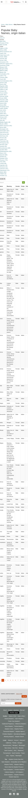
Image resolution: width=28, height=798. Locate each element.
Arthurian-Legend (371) (6, 63)
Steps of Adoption (8, 769)
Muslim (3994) (4, 124)
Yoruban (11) (3, 175)
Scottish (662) (3, 149)
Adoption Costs (9, 729)
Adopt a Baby (21, 716)
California (8, 742)
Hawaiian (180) (4, 99)
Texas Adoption (9, 726)
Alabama (10, 740)
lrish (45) (2, 120)
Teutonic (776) (4, 160)
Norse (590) (3, 127)
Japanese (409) (4, 115)
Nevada (21, 748)
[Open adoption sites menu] (6, 2)
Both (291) (3, 41)
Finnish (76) (3, 91)
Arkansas (22, 740)
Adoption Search (19, 736)
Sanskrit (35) (3, 146)
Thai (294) (2, 161)
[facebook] (10, 794)
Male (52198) (3, 44)
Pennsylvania (6, 753)
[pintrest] (18, 794)
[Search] (23, 2)
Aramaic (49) (3, 58)
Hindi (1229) (3, 103)
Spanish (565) (3, 155)
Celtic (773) (3, 75)
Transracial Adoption (8, 731)
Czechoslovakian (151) (6, 81)
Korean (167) (3, 117)
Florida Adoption (18, 726)
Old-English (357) (4, 130)
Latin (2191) (3, 118)
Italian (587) (3, 113)
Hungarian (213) (4, 106)
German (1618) (4, 96)
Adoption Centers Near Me (16, 759)
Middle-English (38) (5, 122)
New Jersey (8, 748)
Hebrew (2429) (4, 101)
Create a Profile (19, 693)
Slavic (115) (3, 153)
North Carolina (8, 750)
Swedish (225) (4, 158)
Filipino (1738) (4, 89)
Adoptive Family (18, 729)
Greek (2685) (3, 98)
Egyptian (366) (4, 86)
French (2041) (4, 93)
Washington (18, 755)
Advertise (15, 710)
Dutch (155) (3, 84)
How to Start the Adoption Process (14, 767)
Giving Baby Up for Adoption (18, 762)
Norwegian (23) (4, 129)
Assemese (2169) (4, 65)
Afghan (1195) (4, 48)
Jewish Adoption (8, 774)
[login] (26, 2)
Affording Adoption (9, 736)
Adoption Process (19, 774)
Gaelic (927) (3, 94)
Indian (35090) (4, 108)
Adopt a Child (12, 716)
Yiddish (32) (3, 173)
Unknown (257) (4, 168)
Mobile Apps (14, 712)
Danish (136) (3, 82)
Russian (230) (3, 144)
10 (26, 680)
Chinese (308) (4, 77)
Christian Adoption (7, 734)
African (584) (3, 50)
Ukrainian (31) (3, 167)
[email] (8, 703)
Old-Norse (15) (4, 136)
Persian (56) (3, 137)
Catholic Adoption (9, 772)
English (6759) (4, 87)
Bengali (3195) (4, 69)
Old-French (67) (4, 132)
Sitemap (22, 710)
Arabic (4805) (3, 56)
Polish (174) (3, 139)
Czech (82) (3, 79)
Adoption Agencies (14, 777)
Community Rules (10, 787)
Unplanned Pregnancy (8, 723)
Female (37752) (4, 43)
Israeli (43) (3, 112)
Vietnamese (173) (4, 170)
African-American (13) (6, 51)
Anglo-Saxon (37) (4, 55)
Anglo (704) (3, 53)
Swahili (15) (3, 156)
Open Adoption (19, 718)
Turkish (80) (3, 163)
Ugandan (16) (3, 165)
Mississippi (21, 745)
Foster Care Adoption (13, 721)
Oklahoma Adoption (20, 723)
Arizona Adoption (9, 718)
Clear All (2, 38)
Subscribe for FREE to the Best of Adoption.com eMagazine (11, 700)
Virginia (12, 755)
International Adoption (19, 734)
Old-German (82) (4, 134)
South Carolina (16, 753)
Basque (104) (3, 67)
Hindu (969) (3, 105)
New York (14, 748)
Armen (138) (3, 60)
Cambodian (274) (4, 74)
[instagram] (14, 794)
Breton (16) (3, 72)
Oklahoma (20, 750)
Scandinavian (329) (5, 148)
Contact (10, 710)
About (4, 710)
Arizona (16, 740)
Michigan (14, 745)
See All (24, 696)
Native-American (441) (6, 125)
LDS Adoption (19, 772)
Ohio (15, 750)
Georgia (19, 742)
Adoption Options (18, 764)
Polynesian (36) (4, 141)
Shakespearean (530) (5, 151)
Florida (14, 742)
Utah (7, 755)
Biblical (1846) (4, 70)
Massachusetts (7, 745)
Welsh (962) (3, 172)
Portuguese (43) (4, 142)
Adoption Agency (19, 731)
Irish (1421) (3, 110)
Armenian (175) (4, 62)
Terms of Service (18, 786)
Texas (22, 753)
